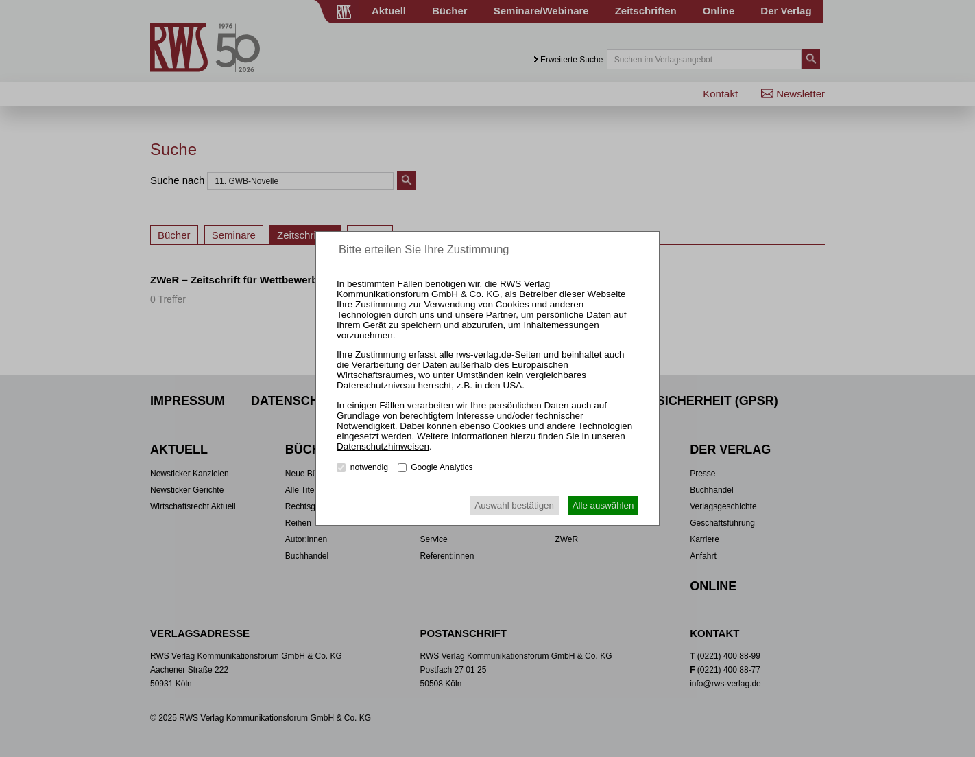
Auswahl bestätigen (514, 505)
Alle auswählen (603, 505)
